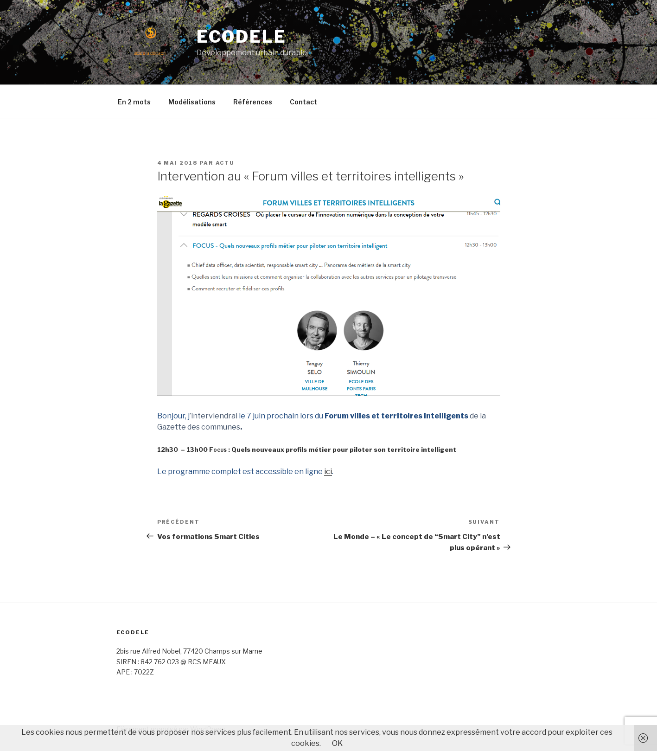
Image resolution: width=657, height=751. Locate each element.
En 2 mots (134, 102)
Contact (303, 102)
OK (337, 743)
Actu (225, 163)
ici (328, 471)
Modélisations (192, 102)
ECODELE (242, 36)
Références (252, 102)
